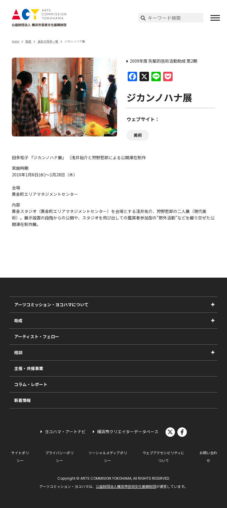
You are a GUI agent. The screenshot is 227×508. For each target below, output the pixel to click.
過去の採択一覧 (48, 41)
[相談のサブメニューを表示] (213, 352)
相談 (18, 352)
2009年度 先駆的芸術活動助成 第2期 (163, 61)
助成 (28, 41)
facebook (182, 432)
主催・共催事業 (28, 368)
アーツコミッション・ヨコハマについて (51, 304)
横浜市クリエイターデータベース (127, 431)
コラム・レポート (30, 384)
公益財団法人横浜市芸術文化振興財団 (126, 486)
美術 (138, 135)
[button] (215, 18)
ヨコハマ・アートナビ (65, 431)
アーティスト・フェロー (36, 336)
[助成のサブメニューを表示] (213, 320)
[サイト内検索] (175, 17)
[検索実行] (143, 17)
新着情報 (22, 400)
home (15, 41)
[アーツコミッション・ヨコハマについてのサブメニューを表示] (213, 304)
